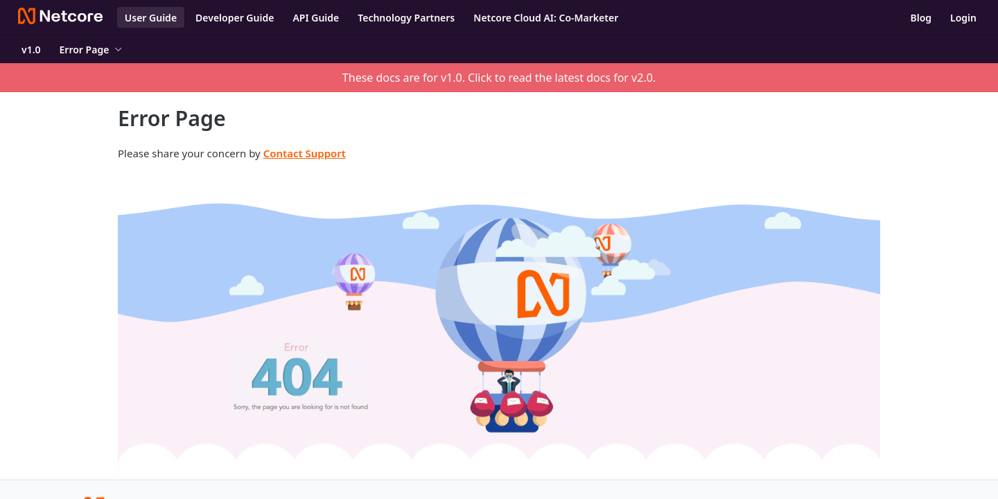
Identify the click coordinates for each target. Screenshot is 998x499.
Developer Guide (234, 17)
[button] (499, 324)
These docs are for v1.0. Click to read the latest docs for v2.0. (499, 77)
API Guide (315, 17)
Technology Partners (406, 17)
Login (963, 17)
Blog (920, 17)
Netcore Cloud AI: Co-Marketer (545, 17)
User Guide (151, 17)
